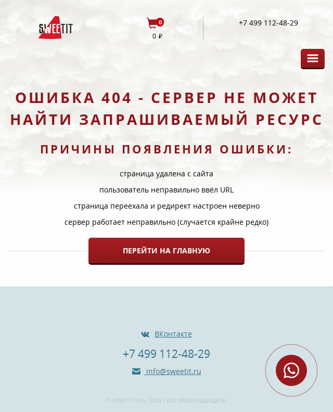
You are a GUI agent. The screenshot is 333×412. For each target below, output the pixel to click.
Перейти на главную (166, 250)
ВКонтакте (173, 334)
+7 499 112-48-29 (268, 23)
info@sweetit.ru (172, 371)
